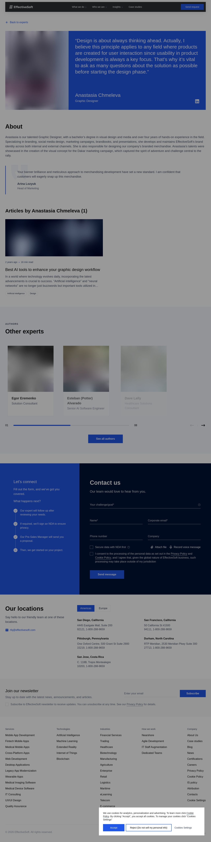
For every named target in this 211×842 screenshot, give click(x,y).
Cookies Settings (183, 827)
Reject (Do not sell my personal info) (148, 827)
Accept (113, 827)
